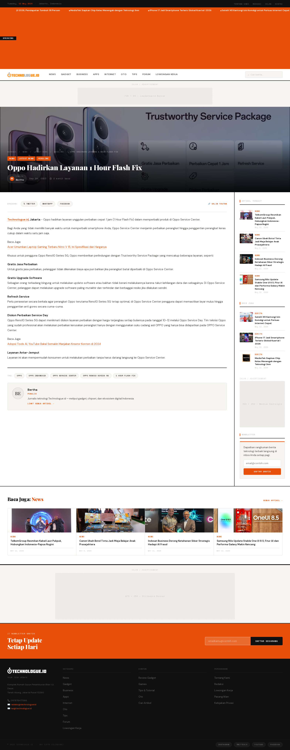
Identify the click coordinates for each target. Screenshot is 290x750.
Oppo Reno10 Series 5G (96, 375)
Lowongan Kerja (167, 74)
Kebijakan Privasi (224, 703)
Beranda (11, 151)
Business (82, 74)
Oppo (19, 375)
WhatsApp (47, 203)
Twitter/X (241, 744)
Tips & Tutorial (147, 690)
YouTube (258, 744)
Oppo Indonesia (37, 375)
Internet (110, 74)
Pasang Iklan (221, 696)
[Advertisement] (153, 40)
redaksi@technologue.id (23, 704)
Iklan (268, 4)
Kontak (279, 4)
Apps (96, 74)
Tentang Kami (241, 4)
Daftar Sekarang (266, 641)
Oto (124, 74)
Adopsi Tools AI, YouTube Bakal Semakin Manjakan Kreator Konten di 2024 (54, 344)
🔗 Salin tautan (217, 203)
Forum (146, 74)
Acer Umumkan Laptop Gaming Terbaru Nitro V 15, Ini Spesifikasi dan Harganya (57, 247)
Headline (59, 151)
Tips (134, 74)
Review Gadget (147, 677)
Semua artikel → (273, 500)
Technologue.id (18, 219)
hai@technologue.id (21, 708)
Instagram (223, 744)
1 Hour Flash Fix (125, 375)
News (52, 74)
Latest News (41, 151)
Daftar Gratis (262, 471)
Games (143, 684)
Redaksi (257, 4)
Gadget (66, 74)
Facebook (65, 203)
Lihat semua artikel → (41, 403)
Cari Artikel (145, 703)
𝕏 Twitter (29, 203)
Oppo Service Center (64, 375)
